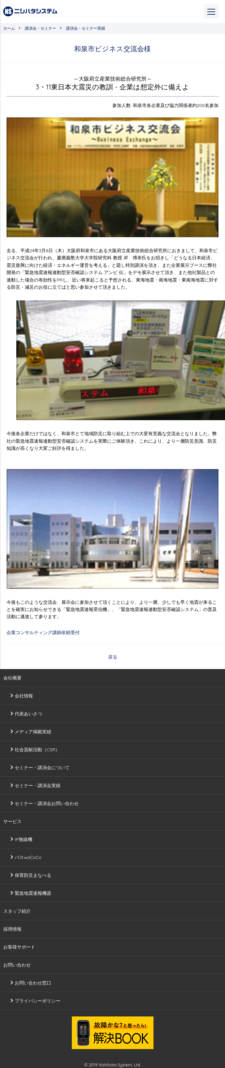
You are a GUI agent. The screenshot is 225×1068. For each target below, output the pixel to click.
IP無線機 (23, 839)
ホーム (9, 28)
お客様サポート (19, 947)
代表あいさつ (28, 714)
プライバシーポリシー (37, 1001)
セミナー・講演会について (42, 767)
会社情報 (24, 696)
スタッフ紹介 (17, 911)
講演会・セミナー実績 (85, 28)
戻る (112, 657)
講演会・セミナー (40, 28)
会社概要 (12, 678)
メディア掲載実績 (33, 732)
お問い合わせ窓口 (33, 983)
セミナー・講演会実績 (37, 785)
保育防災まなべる (33, 875)
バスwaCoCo (28, 857)
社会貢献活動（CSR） (37, 750)
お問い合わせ (17, 965)
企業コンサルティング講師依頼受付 (43, 632)
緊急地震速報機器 (33, 893)
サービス (12, 821)
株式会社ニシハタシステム (30, 11)
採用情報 (12, 929)
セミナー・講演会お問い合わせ (47, 803)
